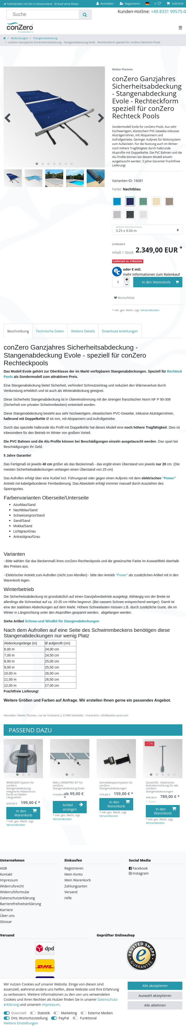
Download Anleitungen (120, 331)
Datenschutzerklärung (17, 898)
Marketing (69, 1013)
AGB (3, 868)
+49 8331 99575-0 (168, 11)
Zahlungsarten (75, 886)
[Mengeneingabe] (118, 282)
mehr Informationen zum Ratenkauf (151, 274)
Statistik (44, 1013)
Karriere (6, 909)
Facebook (138, 868)
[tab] (18, 331)
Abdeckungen (19, 38)
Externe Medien (100, 1013)
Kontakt (6, 874)
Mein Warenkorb (77, 880)
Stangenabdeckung (44, 38)
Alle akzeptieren (155, 985)
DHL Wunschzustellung (29, 1018)
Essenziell (19, 1013)
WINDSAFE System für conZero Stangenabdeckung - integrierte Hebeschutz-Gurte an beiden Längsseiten (21, 790)
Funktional (88, 1018)
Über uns (7, 915)
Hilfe (68, 898)
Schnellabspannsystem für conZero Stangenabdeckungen (115, 785)
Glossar (6, 921)
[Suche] (85, 14)
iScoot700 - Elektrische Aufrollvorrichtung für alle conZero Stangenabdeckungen (162, 787)
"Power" (169, 478)
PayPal (64, 1018)
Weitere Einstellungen (21, 1023)
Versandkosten (149, 310)
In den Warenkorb (160, 282)
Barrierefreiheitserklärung (20, 903)
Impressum (9, 880)
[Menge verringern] (127, 284)
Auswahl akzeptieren (155, 995)
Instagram (139, 873)
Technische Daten (50, 331)
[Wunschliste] (158, 3)
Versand (71, 892)
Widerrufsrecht (12, 886)
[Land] (147, 3)
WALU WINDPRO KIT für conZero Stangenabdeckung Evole (68, 785)
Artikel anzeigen (73, 807)
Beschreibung (18, 331)
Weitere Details (83, 331)
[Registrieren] (130, 3)
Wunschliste (124, 298)
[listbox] (23, 758)
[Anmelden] (105, 3)
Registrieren (74, 868)
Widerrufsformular (15, 892)
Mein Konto (73, 874)
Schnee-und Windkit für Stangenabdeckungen (62, 621)
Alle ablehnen (155, 1005)
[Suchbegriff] (44, 14)
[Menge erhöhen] (127, 279)
